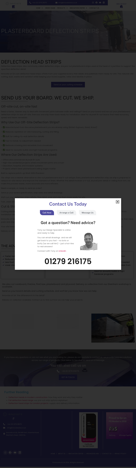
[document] (68, 234)
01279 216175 (68, 261)
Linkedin (62, 251)
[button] (117, 201)
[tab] (47, 212)
